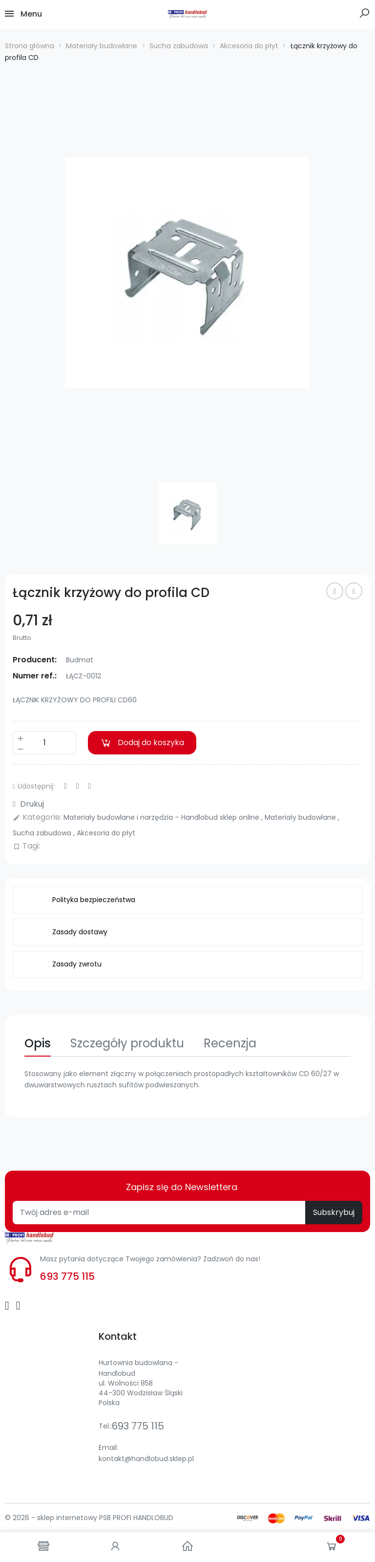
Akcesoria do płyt (106, 833)
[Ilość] (44, 742)
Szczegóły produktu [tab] (127, 1043)
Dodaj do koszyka (142, 743)
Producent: (35, 659)
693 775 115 (67, 1276)
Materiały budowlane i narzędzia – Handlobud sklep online (162, 817)
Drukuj (28, 804)
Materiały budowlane (301, 817)
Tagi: (26, 845)
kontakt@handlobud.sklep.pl (146, 1459)
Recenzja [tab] (230, 1043)
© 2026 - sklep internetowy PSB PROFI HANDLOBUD (89, 1518)
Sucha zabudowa (43, 833)
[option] (187, 273)
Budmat (79, 660)
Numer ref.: (35, 675)
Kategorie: (37, 817)
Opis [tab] (37, 1043)
